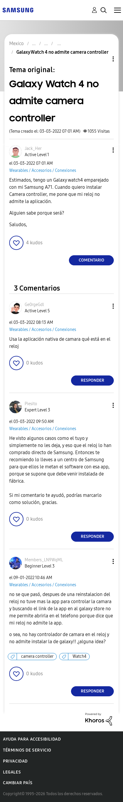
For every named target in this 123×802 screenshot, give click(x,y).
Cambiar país (17, 782)
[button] (103, 150)
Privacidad (15, 761)
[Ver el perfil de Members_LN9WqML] (44, 559)
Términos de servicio (27, 750)
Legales (12, 772)
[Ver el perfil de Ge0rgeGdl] (34, 304)
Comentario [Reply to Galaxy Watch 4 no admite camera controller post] (91, 260)
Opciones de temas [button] (103, 59)
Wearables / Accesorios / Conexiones (42, 170)
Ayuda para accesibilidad (32, 739)
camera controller (37, 656)
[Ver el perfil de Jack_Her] (33, 148)
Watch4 (79, 656)
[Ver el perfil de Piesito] (31, 403)
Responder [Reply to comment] (92, 380)
